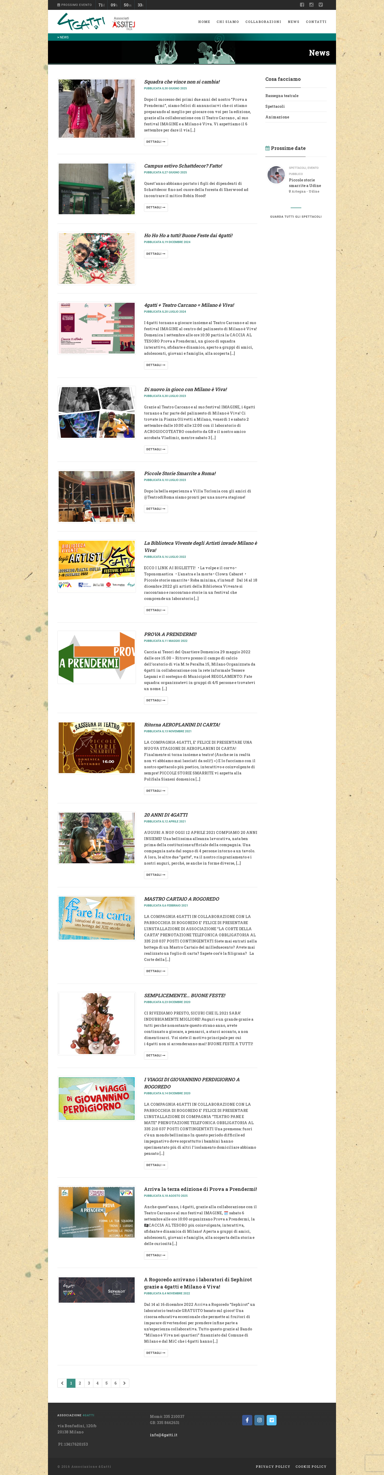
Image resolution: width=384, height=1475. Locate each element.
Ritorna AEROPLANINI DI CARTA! (181, 724)
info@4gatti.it (163, 1434)
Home (204, 21)
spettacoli (301, 168)
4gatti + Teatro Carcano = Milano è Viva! (189, 305)
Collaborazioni (263, 21)
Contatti (316, 21)
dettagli (156, 142)
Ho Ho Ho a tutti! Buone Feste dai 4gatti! (188, 235)
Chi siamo (228, 21)
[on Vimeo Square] (272, 1420)
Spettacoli (275, 106)
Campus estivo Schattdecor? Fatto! (183, 165)
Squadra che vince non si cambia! (181, 81)
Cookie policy (311, 1466)
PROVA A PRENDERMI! (170, 634)
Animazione (277, 117)
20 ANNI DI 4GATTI (165, 815)
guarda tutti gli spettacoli (296, 216)
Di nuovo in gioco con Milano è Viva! (185, 389)
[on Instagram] (259, 1420)
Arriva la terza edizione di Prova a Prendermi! (200, 1189)
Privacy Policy (273, 1466)
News (293, 21)
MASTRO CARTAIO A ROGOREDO (181, 899)
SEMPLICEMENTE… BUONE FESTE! (184, 995)
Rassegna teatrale (281, 95)
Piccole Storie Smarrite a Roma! (179, 473)
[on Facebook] (247, 1420)
